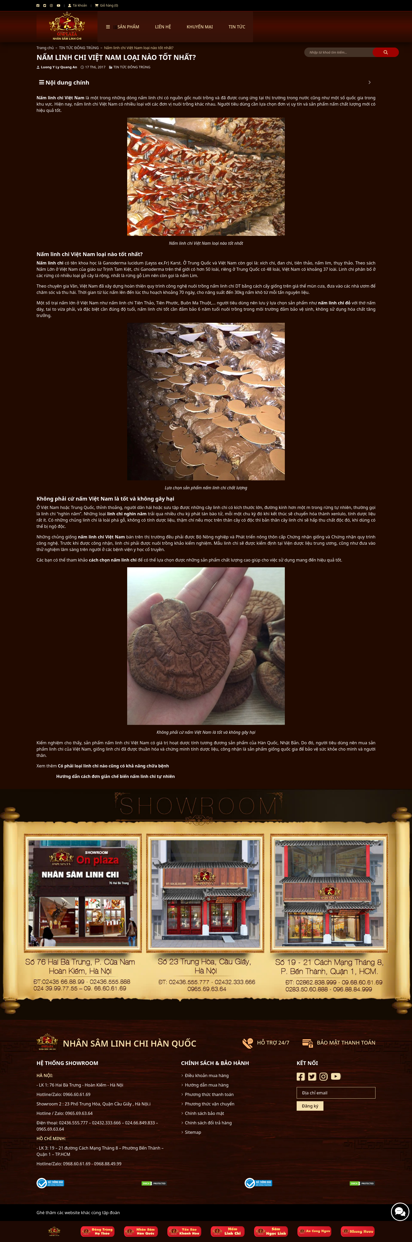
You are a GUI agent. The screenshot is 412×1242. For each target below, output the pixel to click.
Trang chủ (45, 47)
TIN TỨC (237, 27)
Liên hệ (163, 27)
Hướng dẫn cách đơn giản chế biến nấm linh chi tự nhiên (115, 776)
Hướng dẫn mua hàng (207, 1085)
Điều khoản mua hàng (207, 1075)
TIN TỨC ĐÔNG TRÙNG (79, 47)
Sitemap (193, 1132)
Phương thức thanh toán (209, 1094)
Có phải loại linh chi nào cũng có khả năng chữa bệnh (113, 766)
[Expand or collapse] (369, 82)
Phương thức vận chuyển (209, 1104)
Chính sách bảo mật (204, 1113)
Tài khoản (77, 5)
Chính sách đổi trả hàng (208, 1123)
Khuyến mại (200, 27)
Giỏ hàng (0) (106, 5)
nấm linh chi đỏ (334, 303)
